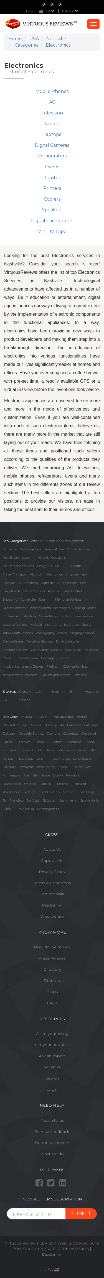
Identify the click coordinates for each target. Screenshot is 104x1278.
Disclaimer (52, 905)
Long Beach (82, 759)
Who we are (52, 916)
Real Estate (11, 558)
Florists (52, 666)
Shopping (10, 599)
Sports (86, 625)
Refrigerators (52, 156)
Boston (82, 717)
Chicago (9, 733)
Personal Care (54, 549)
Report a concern (52, 1142)
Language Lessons (79, 616)
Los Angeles (61, 759)
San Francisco (13, 800)
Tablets (52, 123)
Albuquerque (64, 717)
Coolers (52, 199)
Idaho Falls (46, 750)
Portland (79, 784)
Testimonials (52, 893)
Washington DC (48, 809)
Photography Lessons (51, 633)
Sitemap (52, 980)
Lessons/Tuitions (15, 625)
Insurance (71, 625)
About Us (52, 849)
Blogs (52, 991)
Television (52, 113)
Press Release (52, 958)
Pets (83, 583)
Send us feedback (52, 1131)
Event (43, 599)
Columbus (70, 733)
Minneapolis (12, 775)
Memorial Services (68, 599)
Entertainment (76, 574)
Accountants (12, 675)
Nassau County (51, 775)
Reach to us (52, 1120)
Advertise (52, 1067)
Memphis (26, 767)
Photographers (30, 549)
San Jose (33, 800)
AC (52, 102)
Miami (63, 767)
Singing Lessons (82, 633)
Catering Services (15, 650)
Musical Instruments (46, 625)
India (56, 692)
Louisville (9, 767)
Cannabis (10, 549)
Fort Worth (11, 750)
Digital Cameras (52, 145)
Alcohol (35, 574)
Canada (24, 700)
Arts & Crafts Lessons (18, 633)
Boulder (35, 725)
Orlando (30, 784)
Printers (52, 188)
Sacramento (68, 800)
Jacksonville (86, 750)
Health (76, 566)
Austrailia (92, 692)
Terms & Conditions (52, 882)
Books (7, 658)
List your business (52, 1044)
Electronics (54, 574)
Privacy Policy (52, 871)
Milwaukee (83, 767)
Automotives (28, 583)
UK (71, 692)
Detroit (57, 742)
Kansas (8, 759)
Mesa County (45, 767)
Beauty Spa (73, 650)
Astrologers (62, 608)
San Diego (87, 792)
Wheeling (26, 809)
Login (52, 1089)
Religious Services (40, 641)
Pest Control (73, 591)
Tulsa (7, 809)
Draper (40, 742)
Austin (42, 717)
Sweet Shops (28, 658)
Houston (28, 750)
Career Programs (51, 616)
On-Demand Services (18, 566)
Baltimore (74, 725)
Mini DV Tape (52, 231)
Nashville (69, 11)
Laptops (52, 134)
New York (73, 775)
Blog (29, 11)
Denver (24, 742)
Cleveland (89, 733)
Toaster (52, 177)
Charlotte (53, 733)
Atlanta (26, 717)
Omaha (46, 784)
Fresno (90, 742)
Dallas (7, 742)
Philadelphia (12, 792)
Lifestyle (9, 583)
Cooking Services (75, 666)
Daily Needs (11, 591)
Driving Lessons (67, 641)
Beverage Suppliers (55, 658)
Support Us (52, 860)
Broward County (15, 725)
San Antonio (89, 800)
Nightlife (47, 583)
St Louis (49, 800)
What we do (52, 1153)
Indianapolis (66, 750)
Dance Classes (13, 641)
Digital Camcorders (52, 220)
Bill (57, 566)
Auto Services (67, 583)
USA (39, 692)
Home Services (34, 591)
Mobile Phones (52, 91)
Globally (25, 692)
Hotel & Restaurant (52, 558)
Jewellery (80, 675)
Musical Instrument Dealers (23, 666)
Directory (52, 969)
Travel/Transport (15, 574)
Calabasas (91, 725)
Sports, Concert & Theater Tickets (27, 608)
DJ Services (11, 616)
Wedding (29, 616)
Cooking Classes (84, 608)
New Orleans (12, 784)
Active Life (28, 599)
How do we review (52, 946)
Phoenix (63, 784)
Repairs (53, 591)
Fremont (74, 742)
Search (52, 1078)
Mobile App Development (64, 541)
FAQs (52, 1002)
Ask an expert (52, 1055)
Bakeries (31, 675)
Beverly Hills (55, 725)
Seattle (68, 792)
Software (35, 541)
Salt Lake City (50, 792)
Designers (44, 566)
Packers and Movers (55, 675)
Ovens (52, 166)
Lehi (39, 759)
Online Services (78, 549)
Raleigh (30, 792)
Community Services (46, 650)
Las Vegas (26, 759)
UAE (6, 700)
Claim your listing (52, 1033)
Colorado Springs (31, 733)
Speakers (52, 209)
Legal (26, 558)
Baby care (92, 650)
